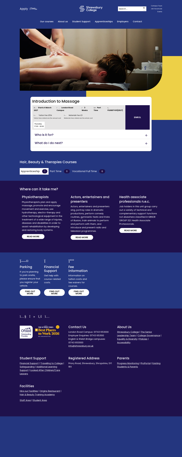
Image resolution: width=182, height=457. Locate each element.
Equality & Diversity (127, 379)
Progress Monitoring (128, 403)
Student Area (40, 440)
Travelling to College (51, 403)
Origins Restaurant (50, 431)
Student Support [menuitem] (81, 21)
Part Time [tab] (60, 171)
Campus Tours (156, 6)
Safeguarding (27, 407)
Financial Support (29, 403)
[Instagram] (47, 357)
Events (159, 12)
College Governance (149, 376)
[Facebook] (40, 357)
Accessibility (124, 383)
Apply (28, 9)
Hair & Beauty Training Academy (37, 435)
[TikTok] (32, 357)
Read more (36, 208)
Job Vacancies (156, 9)
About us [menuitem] (63, 21)
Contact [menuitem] (137, 21)
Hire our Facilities (29, 431)
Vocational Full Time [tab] (88, 171)
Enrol (137, 117)
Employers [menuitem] (122, 21)
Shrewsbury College (128, 372)
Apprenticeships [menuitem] (104, 21)
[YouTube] (23, 357)
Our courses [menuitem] (46, 21)
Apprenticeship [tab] (34, 171)
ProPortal (146, 403)
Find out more (30, 333)
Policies (143, 379)
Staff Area (25, 440)
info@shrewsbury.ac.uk (80, 386)
